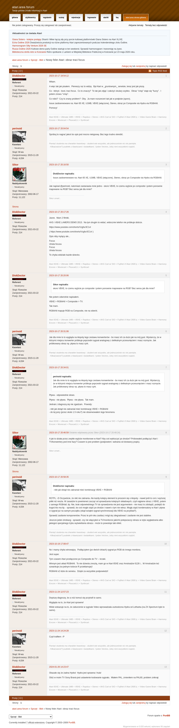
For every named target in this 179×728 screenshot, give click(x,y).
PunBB (166, 715)
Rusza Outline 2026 (21, 49)
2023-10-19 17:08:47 (59, 544)
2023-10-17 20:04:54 (59, 128)
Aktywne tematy (135, 25)
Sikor (15, 164)
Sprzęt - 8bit (37, 60)
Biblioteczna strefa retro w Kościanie (29, 52)
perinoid (17, 128)
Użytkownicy (30, 18)
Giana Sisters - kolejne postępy (26, 39)
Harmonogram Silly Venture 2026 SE (29, 46)
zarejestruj (140, 66)
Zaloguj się (127, 66)
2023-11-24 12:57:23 (59, 592)
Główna (15, 18)
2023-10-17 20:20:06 (59, 275)
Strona (15, 206)
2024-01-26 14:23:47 (59, 667)
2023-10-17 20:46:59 (59, 432)
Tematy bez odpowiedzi (156, 25)
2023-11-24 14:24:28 (59, 631)
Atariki (105, 18)
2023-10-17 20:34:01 (59, 367)
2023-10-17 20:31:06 (59, 331)
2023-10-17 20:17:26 (59, 212)
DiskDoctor (18, 75)
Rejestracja (75, 18)
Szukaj (61, 18)
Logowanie (92, 18)
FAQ (117, 18)
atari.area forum (23, 7)
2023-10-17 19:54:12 (59, 76)
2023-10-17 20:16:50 (59, 164)
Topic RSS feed (159, 71)
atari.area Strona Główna (136, 18)
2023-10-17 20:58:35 (59, 477)
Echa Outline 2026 (21, 42)
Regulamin (47, 18)
